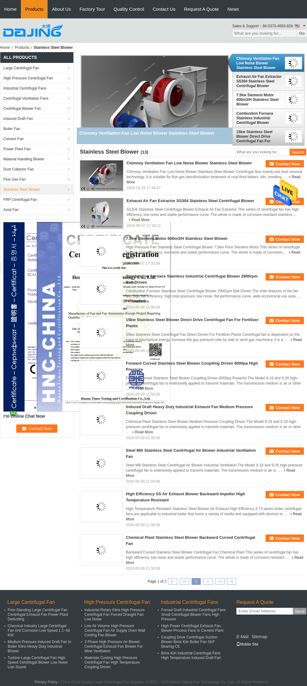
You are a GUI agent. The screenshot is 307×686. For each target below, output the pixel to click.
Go (302, 33)
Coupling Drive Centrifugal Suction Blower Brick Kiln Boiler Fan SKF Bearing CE (189, 642)
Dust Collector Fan (18, 169)
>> (220, 581)
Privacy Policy (45, 682)
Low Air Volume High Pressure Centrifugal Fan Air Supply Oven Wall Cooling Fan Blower (114, 630)
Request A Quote (201, 9)
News (233, 9)
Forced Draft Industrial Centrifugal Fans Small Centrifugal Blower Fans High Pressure (193, 614)
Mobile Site (247, 644)
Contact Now (288, 164)
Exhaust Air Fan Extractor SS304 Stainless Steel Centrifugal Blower (259, 81)
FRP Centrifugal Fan (20, 199)
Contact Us (164, 9)
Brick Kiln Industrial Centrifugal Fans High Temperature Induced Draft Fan (191, 655)
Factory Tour (92, 9)
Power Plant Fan (17, 149)
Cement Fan (13, 139)
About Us (61, 9)
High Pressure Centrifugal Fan (28, 78)
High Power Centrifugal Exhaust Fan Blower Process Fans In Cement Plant (192, 628)
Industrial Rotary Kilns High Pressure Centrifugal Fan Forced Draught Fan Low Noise (114, 614)
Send (299, 611)
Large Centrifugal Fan (21, 68)
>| (231, 581)
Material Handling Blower (23, 159)
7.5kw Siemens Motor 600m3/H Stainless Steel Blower (257, 99)
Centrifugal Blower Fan (22, 108)
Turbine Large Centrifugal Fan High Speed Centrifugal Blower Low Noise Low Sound (38, 662)
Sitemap (259, 636)
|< (172, 581)
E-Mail (242, 636)
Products (34, 9)
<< (184, 581)
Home (10, 9)
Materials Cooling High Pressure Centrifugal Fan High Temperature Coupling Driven (112, 662)
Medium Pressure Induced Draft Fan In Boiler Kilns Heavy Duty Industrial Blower (39, 646)
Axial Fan (11, 210)
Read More (140, 220)
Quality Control (129, 9)
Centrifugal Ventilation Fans (26, 98)
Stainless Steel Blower (21, 189)
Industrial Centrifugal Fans (24, 88)
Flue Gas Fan (14, 179)
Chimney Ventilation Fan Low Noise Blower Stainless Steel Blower (257, 63)
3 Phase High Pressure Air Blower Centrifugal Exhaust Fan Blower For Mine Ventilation (113, 646)
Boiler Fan (11, 129)
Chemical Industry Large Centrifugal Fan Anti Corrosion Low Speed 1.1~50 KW (39, 630)
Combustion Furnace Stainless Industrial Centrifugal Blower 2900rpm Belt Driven (254, 118)
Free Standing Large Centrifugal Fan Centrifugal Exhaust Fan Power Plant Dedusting (38, 614)
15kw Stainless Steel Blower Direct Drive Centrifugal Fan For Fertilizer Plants (254, 136)
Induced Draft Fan (18, 119)
